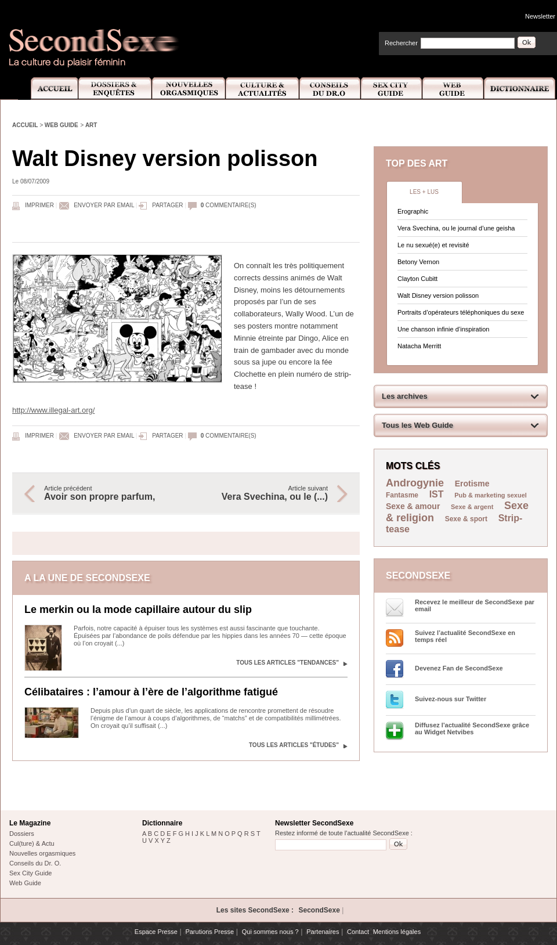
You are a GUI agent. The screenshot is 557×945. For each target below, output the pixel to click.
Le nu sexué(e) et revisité (433, 244)
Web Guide (453, 88)
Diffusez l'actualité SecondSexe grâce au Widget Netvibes (472, 728)
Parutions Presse (209, 931)
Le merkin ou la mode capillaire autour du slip (138, 609)
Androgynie (415, 483)
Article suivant (263, 493)
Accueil (48, 88)
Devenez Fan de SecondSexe (459, 668)
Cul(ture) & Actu (32, 843)
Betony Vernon (418, 261)
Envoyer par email (104, 205)
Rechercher (401, 42)
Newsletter (540, 16)
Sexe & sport (466, 519)
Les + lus (424, 192)
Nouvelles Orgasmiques (188, 88)
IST (436, 494)
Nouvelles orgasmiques (42, 853)
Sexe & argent (472, 506)
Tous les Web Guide (417, 425)
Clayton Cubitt (417, 278)
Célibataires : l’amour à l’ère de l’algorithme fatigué (151, 692)
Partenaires (322, 931)
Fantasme (402, 495)
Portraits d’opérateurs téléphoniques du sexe (460, 312)
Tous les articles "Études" (294, 745)
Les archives (405, 396)
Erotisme (472, 483)
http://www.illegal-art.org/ (53, 410)
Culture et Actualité (262, 88)
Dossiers (21, 833)
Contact (358, 931)
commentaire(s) (228, 205)
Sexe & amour (413, 506)
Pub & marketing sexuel (490, 495)
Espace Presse (156, 931)
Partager (167, 205)
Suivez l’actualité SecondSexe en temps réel (465, 636)
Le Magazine (29, 823)
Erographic (412, 211)
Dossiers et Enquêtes (114, 88)
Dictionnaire (520, 88)
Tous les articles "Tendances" (287, 662)
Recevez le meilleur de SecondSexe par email (474, 605)
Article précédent (109, 493)
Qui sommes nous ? (270, 931)
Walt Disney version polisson (438, 295)
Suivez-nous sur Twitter (450, 698)
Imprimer (39, 205)
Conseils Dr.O (330, 88)
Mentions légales (397, 931)
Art (91, 125)
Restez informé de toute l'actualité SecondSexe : (344, 832)
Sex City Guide (391, 88)
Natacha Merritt (419, 345)
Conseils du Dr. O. (35, 863)
